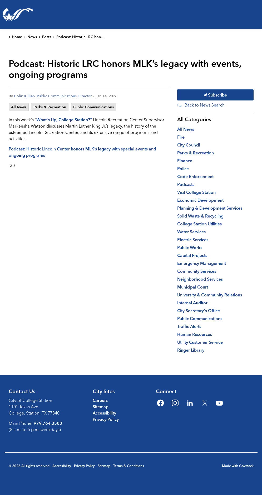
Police (183, 168)
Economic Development (200, 200)
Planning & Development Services (209, 208)
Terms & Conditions (128, 466)
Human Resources (194, 334)
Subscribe (215, 95)
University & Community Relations (209, 294)
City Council (188, 145)
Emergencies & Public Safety (126, 43)
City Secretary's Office (198, 310)
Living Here (11, 43)
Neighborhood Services (200, 279)
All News (18, 107)
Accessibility (104, 413)
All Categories (194, 119)
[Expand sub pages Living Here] (29, 43)
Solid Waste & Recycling (200, 216)
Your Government (239, 43)
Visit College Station (196, 192)
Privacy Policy (106, 419)
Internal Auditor (192, 302)
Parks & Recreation (49, 107)
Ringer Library (190, 350)
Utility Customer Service (200, 342)
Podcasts (185, 184)
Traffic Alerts (189, 326)
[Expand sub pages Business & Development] (216, 43)
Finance (184, 160)
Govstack (246, 466)
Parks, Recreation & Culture (59, 43)
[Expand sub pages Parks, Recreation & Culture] (92, 43)
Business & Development (181, 43)
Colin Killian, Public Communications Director (53, 96)
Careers (100, 400)
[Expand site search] (255, 64)
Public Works (189, 247)
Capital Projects (192, 255)
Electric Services (192, 239)
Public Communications (93, 107)
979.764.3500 (48, 423)
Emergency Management (201, 263)
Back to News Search (205, 105)
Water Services (191, 231)
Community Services (196, 271)
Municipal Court (192, 287)
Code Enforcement (195, 176)
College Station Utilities (199, 223)
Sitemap (100, 406)
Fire (181, 137)
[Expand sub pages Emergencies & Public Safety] (158, 43)
